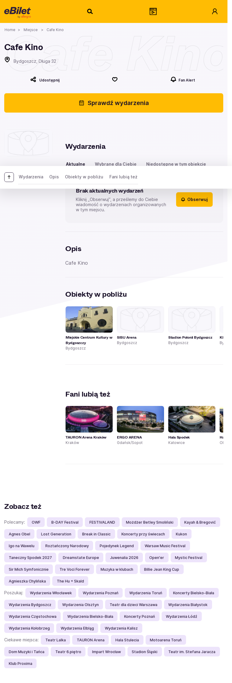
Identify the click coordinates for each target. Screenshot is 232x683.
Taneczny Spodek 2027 (30, 557)
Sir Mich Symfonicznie (29, 569)
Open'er (156, 557)
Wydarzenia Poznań (100, 593)
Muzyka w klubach (117, 569)
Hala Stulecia (127, 640)
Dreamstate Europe (81, 557)
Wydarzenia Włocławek (51, 593)
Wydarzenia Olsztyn (80, 604)
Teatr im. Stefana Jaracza (191, 651)
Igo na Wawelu (21, 546)
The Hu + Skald (70, 581)
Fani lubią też (123, 176)
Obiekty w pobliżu (84, 176)
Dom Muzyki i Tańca (26, 651)
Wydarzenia (31, 176)
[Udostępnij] (44, 79)
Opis (54, 176)
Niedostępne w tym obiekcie (176, 164)
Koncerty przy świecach (143, 534)
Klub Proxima (20, 663)
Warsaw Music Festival (165, 546)
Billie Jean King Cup (161, 569)
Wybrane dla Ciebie (116, 164)
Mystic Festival (188, 557)
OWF (36, 522)
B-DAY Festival (65, 522)
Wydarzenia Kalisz (121, 628)
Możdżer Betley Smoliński (149, 522)
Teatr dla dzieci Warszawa (133, 604)
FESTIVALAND (102, 522)
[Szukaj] (90, 11)
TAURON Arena (91, 640)
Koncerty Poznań (139, 616)
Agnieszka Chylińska (27, 581)
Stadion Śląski (144, 651)
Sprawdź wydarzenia (114, 103)
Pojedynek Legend (117, 546)
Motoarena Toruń (166, 640)
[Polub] (115, 79)
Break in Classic (96, 534)
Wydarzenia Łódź (181, 616)
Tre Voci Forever (75, 569)
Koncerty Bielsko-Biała (193, 593)
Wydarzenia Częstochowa (32, 616)
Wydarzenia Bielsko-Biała (90, 616)
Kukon (181, 534)
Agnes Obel (19, 534)
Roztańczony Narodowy (67, 546)
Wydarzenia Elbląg (77, 628)
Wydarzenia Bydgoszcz (30, 604)
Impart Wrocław (106, 651)
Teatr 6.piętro (68, 651)
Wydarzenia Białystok (188, 604)
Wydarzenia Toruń (145, 593)
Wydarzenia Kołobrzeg (29, 628)
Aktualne (75, 164)
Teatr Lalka (55, 640)
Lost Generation (56, 534)
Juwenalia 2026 (124, 557)
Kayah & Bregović (200, 522)
